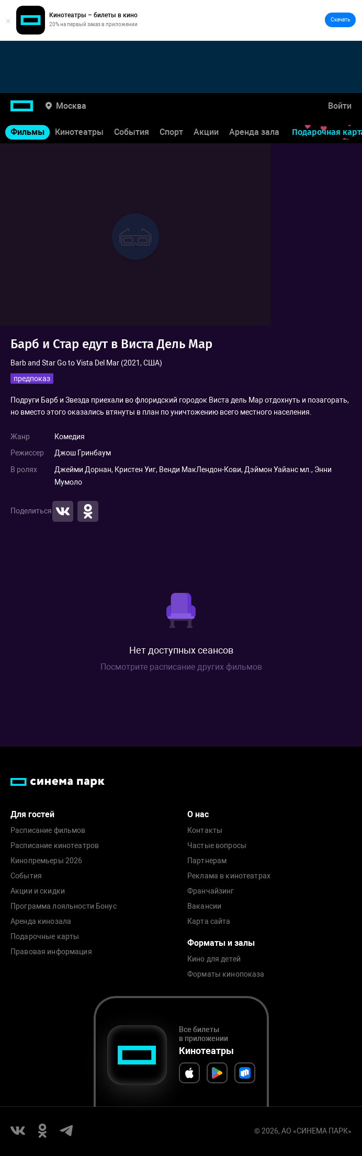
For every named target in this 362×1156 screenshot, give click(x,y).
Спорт (171, 132)
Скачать (340, 19)
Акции (206, 132)
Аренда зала (254, 132)
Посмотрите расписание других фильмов (181, 667)
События (131, 132)
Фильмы (27, 132)
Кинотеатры (79, 132)
